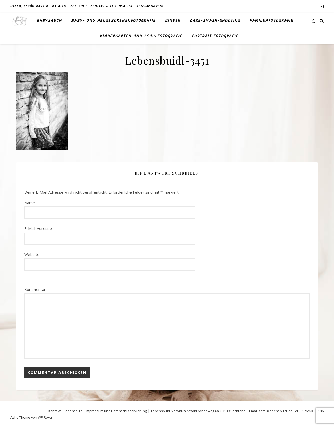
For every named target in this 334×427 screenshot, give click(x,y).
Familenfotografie (271, 21)
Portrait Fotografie (215, 36)
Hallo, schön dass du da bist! (38, 6)
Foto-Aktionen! (149, 6)
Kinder (173, 21)
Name (29, 202)
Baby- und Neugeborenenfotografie (113, 21)
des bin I (78, 6)
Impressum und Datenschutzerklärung (116, 411)
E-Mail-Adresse (38, 228)
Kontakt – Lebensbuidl (111, 6)
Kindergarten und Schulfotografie (141, 36)
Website (31, 254)
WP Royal (45, 417)
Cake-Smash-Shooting (215, 21)
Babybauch (49, 21)
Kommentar (35, 289)
